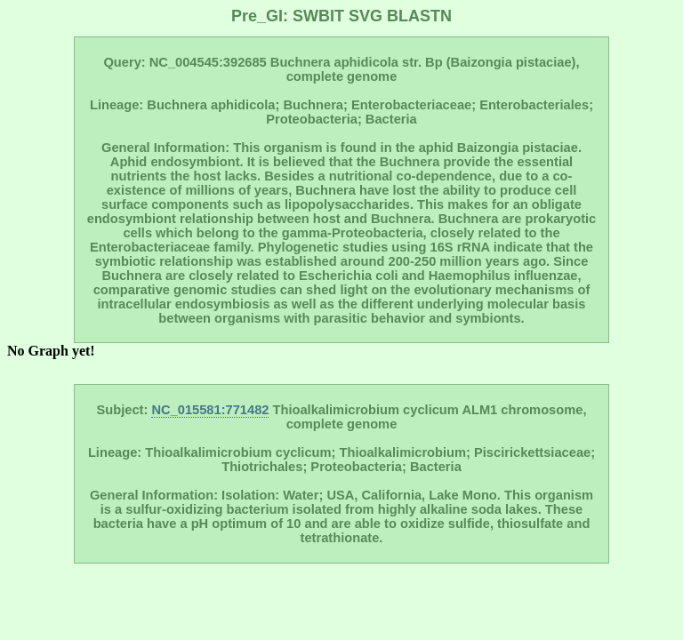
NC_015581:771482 (210, 410)
